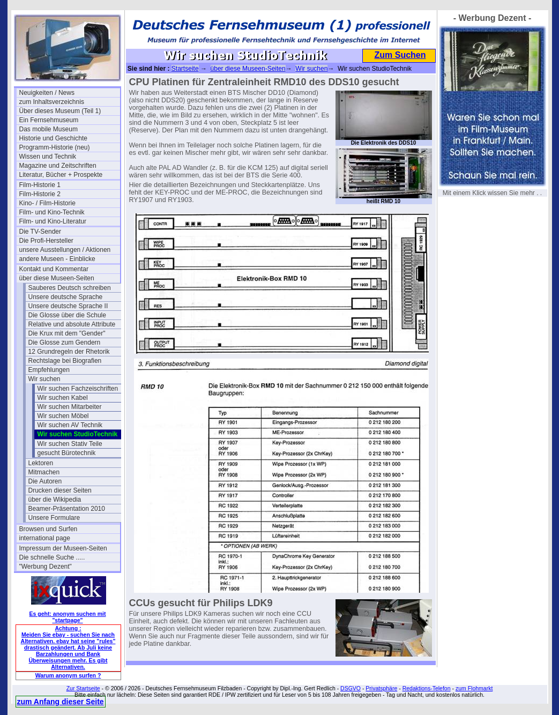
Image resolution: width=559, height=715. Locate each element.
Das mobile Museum (48, 129)
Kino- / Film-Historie (47, 203)
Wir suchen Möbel (63, 416)
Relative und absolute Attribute (72, 324)
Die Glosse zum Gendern (64, 342)
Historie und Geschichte (53, 138)
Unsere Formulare (54, 518)
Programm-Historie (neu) (54, 147)
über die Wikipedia (54, 499)
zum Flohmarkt (474, 688)
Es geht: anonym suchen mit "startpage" (67, 616)
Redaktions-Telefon (427, 688)
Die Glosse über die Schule (67, 315)
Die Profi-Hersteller (46, 240)
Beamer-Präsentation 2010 (66, 508)
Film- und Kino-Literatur (52, 221)
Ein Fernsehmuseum (49, 120)
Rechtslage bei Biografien (65, 360)
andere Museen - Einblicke (57, 259)
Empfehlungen (49, 370)
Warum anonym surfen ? (68, 675)
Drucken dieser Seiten (60, 490)
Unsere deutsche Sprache (65, 297)
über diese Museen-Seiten (56, 278)
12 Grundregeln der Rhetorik (69, 351)
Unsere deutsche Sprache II (68, 306)
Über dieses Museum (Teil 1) (60, 111)
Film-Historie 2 (40, 194)
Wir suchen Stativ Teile (70, 444)
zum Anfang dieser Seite (60, 701)
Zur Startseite (83, 688)
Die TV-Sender (40, 231)
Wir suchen (44, 379)
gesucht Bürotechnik (67, 453)
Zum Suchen (400, 54)
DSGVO (350, 688)
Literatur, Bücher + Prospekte (61, 174)
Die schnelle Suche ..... (52, 557)
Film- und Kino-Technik (52, 212)
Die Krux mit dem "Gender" (67, 333)
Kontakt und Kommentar (53, 269)
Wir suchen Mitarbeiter (70, 407)
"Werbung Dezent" (45, 566)
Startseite (185, 68)
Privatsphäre (381, 688)
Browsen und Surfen (48, 529)
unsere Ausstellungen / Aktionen (65, 250)
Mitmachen (44, 472)
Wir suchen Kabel (63, 397)
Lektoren (41, 463)
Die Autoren (45, 481)
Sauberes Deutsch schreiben (69, 288)
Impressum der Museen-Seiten (63, 548)
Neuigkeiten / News (46, 92)
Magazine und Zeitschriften (57, 165)
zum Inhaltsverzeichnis (51, 102)
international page (44, 538)
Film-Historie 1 (40, 185)
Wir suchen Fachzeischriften (78, 388)
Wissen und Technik (48, 156)
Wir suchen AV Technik (70, 425)
